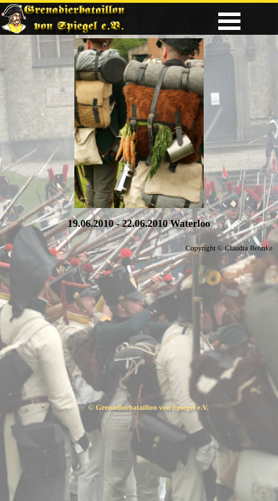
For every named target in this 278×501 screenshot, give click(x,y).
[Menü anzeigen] (229, 20)
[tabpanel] (139, 223)
